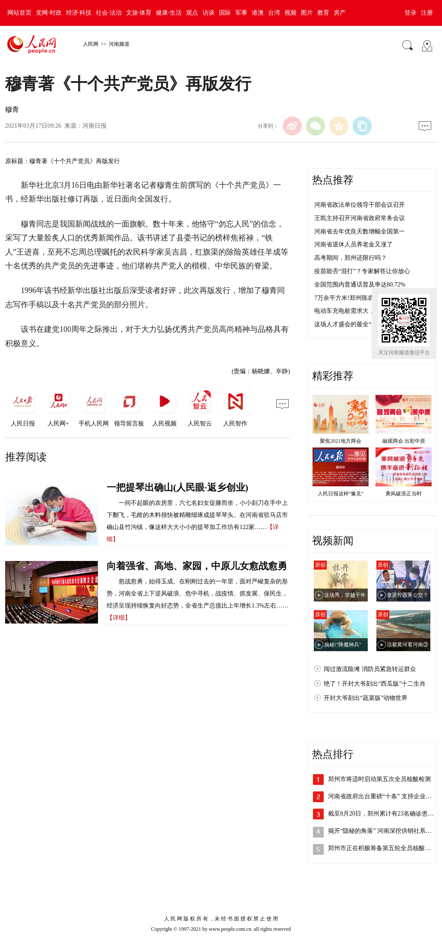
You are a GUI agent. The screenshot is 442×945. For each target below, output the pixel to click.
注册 (427, 12)
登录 (410, 12)
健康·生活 (169, 12)
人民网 (90, 44)
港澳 (258, 12)
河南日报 (94, 126)
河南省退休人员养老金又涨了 (353, 244)
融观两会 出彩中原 (403, 441)
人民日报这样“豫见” (341, 494)
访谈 (208, 12)
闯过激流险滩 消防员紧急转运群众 (370, 669)
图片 (307, 12)
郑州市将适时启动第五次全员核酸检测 (379, 779)
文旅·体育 (139, 12)
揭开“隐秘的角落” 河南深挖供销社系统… (383, 831)
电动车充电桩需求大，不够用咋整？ (362, 311)
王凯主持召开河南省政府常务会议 (359, 218)
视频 (290, 12)
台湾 (274, 12)
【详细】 (119, 617)
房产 (340, 12)
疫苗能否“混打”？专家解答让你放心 (362, 271)
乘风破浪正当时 (403, 494)
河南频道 (119, 44)
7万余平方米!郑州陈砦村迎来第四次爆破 (368, 298)
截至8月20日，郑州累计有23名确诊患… (381, 813)
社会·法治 (109, 12)
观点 (192, 12)
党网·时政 (49, 12)
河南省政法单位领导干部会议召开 (359, 205)
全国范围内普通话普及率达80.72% (359, 284)
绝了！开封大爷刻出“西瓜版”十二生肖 (375, 683)
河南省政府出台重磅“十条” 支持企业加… (383, 796)
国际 (225, 12)
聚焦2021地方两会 (340, 441)
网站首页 (19, 12)
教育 (323, 12)
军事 (241, 12)
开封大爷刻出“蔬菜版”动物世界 (365, 698)
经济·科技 (79, 12)
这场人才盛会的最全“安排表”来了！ (362, 324)
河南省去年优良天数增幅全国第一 (359, 231)
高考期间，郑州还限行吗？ (350, 258)
